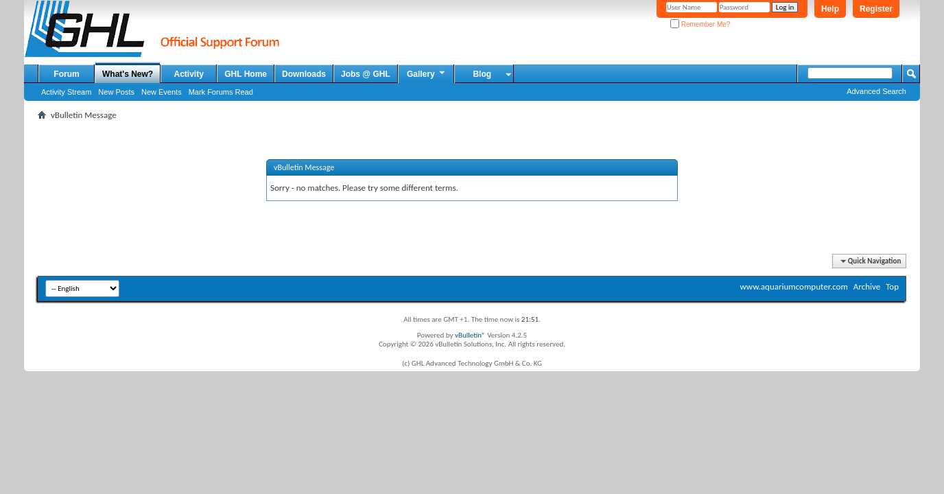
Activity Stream (66, 92)
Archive (866, 286)
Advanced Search (876, 91)
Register (876, 9)
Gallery (427, 73)
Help (830, 9)
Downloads (304, 74)
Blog (482, 74)
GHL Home (245, 74)
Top (892, 286)
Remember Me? (700, 24)
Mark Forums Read (221, 92)
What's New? (127, 74)
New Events (161, 92)
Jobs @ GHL (365, 74)
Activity (189, 74)
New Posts (116, 92)
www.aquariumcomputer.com (793, 286)
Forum (66, 74)
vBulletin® (470, 335)
